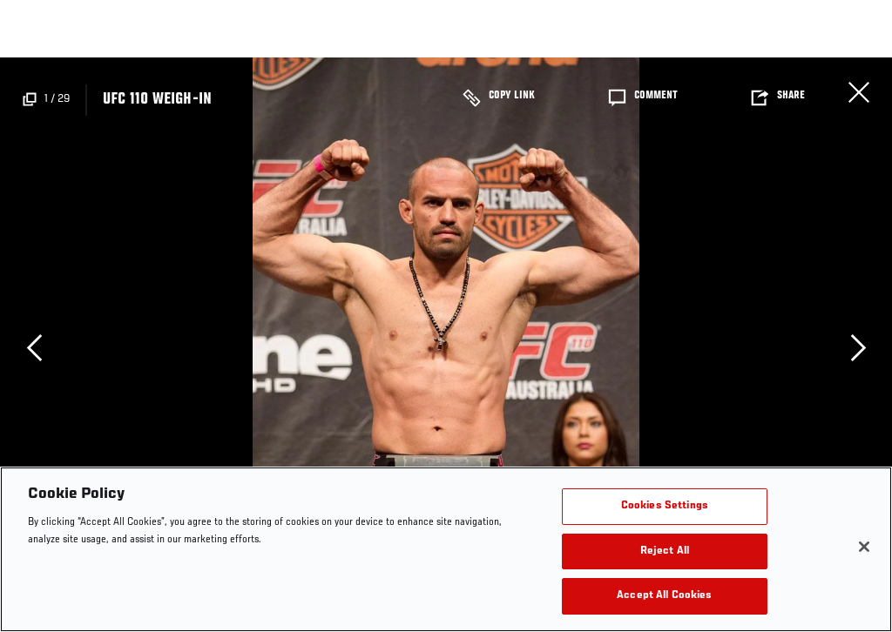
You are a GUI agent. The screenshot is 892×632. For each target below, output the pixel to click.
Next (858, 347)
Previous (34, 347)
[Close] (864, 547)
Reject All (664, 551)
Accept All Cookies (664, 596)
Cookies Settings (664, 506)
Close (858, 92)
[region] (446, 549)
